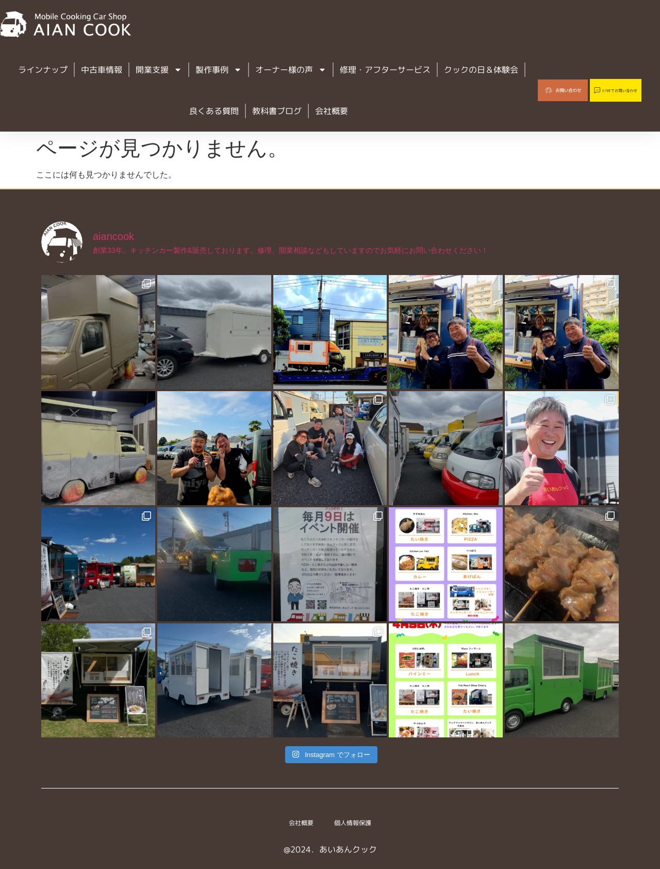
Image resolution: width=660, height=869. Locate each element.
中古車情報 (101, 69)
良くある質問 (214, 111)
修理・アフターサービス (385, 69)
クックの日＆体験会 (481, 69)
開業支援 (159, 69)
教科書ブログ (277, 111)
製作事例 (218, 69)
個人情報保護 (357, 823)
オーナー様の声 (290, 69)
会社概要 (331, 111)
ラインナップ (43, 69)
